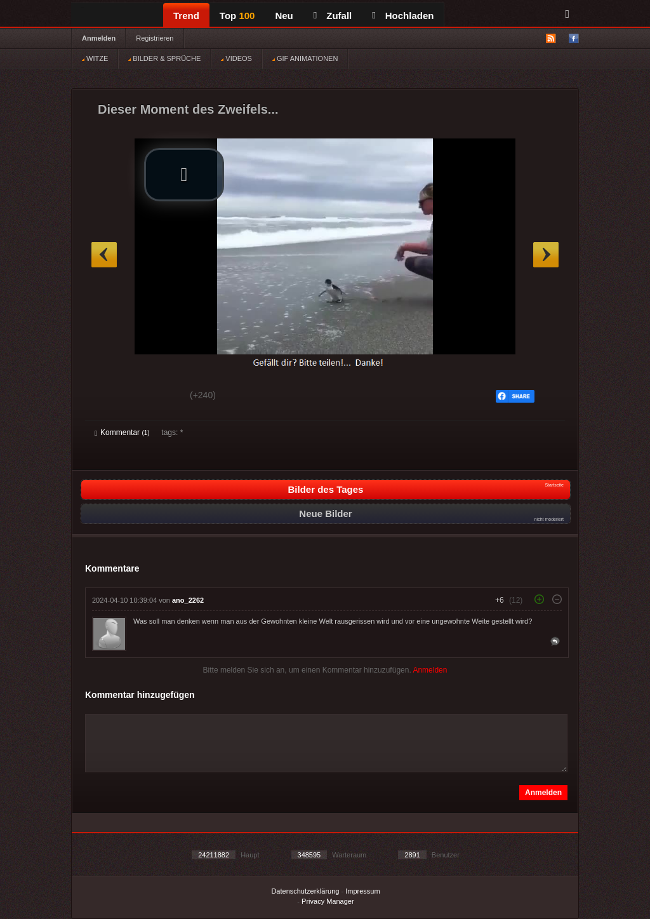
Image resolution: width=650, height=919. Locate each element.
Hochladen (403, 15)
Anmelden (99, 38)
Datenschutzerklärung (305, 891)
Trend (186, 15)
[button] (184, 174)
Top (237, 15)
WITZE (95, 58)
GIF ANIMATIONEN (305, 58)
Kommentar (122, 432)
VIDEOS (236, 58)
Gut (109, 397)
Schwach (156, 397)
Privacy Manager (328, 901)
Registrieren (154, 38)
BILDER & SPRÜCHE (164, 58)
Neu (284, 15)
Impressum (362, 891)
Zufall (333, 15)
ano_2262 (188, 600)
